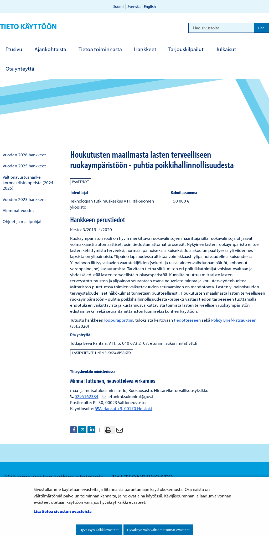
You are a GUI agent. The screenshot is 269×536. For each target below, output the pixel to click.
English (150, 6)
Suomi (118, 6)
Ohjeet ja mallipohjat (22, 221)
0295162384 (86, 396)
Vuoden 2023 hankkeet (24, 199)
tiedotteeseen (187, 320)
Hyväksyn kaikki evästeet (99, 529)
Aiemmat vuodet (18, 210)
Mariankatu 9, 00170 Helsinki (123, 408)
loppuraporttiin (118, 320)
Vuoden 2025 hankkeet (24, 165)
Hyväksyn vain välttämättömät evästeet (158, 529)
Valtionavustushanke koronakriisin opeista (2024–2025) (29, 182)
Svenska (134, 6)
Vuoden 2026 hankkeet (24, 154)
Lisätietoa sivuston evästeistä (63, 511)
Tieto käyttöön (28, 26)
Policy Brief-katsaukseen (233, 320)
